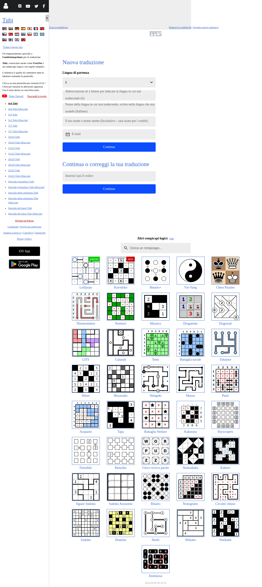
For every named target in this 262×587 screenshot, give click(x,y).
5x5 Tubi (12, 114)
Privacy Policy (24, 238)
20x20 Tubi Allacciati (19, 164)
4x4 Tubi (13, 103)
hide (172, 238)
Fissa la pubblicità (58, 27)
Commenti (12, 226)
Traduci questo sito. (13, 47)
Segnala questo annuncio (205, 27)
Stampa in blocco (12, 232)
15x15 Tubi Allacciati (19, 153)
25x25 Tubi (14, 170)
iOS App (24, 251)
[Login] (5, 7)
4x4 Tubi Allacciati (18, 108)
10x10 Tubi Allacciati (19, 142)
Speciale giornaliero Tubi (21, 181)
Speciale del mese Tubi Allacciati (25, 213)
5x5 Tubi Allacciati (18, 120)
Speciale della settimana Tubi (23, 192)
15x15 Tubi (14, 148)
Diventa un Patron (24, 220)
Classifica (28, 232)
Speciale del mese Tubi (20, 208)
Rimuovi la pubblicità (180, 27)
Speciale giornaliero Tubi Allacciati (26, 187)
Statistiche (40, 232)
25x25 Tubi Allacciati (19, 175)
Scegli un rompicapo (30, 226)
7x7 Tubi (12, 125)
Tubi (7, 20)
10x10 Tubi (14, 136)
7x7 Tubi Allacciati (18, 131)
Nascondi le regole (37, 96)
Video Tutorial (16, 96)
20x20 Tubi (14, 159)
